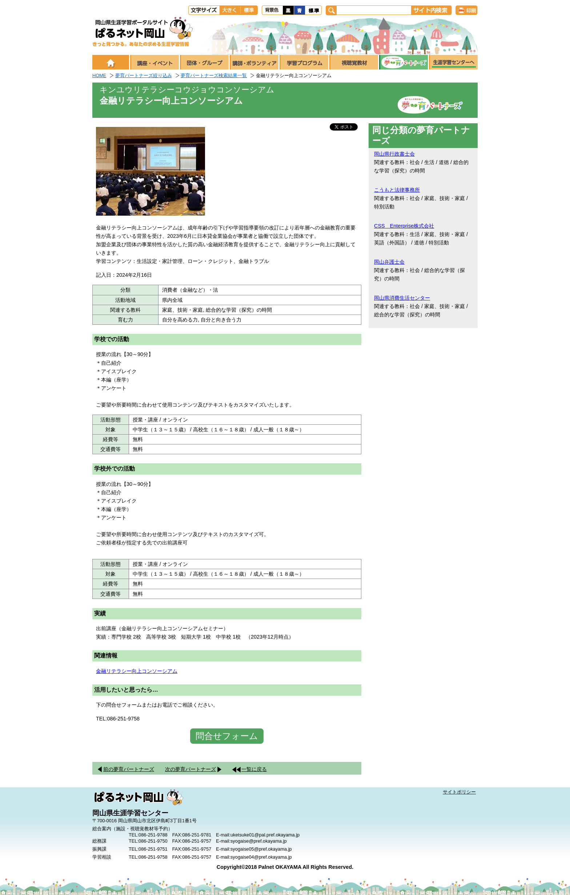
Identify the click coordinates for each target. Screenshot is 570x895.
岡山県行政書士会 (394, 154)
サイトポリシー (459, 792)
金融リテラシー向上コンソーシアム (136, 671)
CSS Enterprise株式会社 (404, 226)
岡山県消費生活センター (402, 298)
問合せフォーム (227, 736)
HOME (99, 75)
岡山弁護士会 (389, 262)
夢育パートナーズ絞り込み (143, 75)
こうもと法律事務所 (397, 190)
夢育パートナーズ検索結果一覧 (214, 75)
